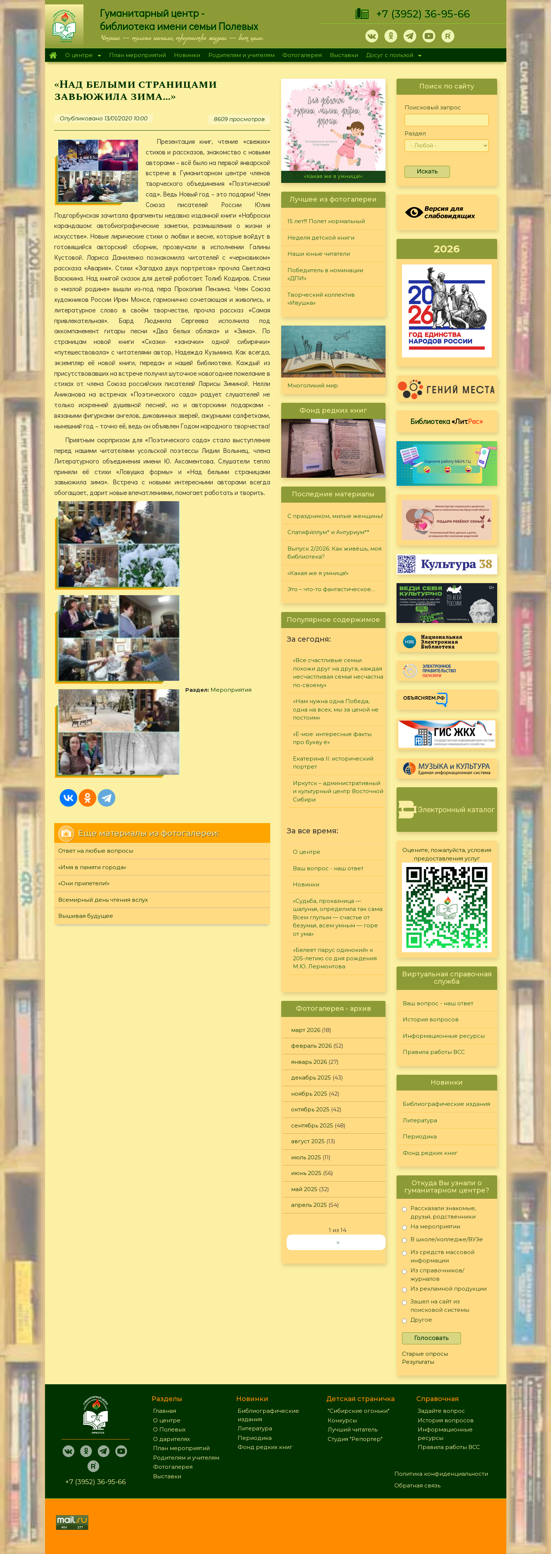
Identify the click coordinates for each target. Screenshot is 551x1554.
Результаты (418, 1361)
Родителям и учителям (241, 55)
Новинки (187, 55)
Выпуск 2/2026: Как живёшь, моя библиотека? (334, 552)
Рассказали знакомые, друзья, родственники (439, 1212)
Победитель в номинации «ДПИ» (325, 274)
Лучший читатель (352, 1429)
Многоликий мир (312, 385)
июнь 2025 (306, 1173)
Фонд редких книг (430, 1152)
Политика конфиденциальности (441, 1473)
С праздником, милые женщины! (335, 516)
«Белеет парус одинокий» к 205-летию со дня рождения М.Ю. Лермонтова (335, 958)
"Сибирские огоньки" (359, 1410)
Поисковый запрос (433, 107)
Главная (53, 55)
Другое (417, 1321)
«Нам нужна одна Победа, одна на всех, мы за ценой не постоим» (336, 709)
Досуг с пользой (391, 56)
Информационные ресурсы (444, 1035)
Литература (420, 1120)
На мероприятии (431, 1228)
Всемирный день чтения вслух (103, 679)
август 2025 (308, 1141)
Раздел (415, 133)
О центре (81, 56)
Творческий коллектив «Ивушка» (321, 299)
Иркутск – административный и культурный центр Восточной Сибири (338, 791)
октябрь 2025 (310, 1109)
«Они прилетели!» (83, 662)
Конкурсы (342, 1420)
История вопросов (431, 1019)
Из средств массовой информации (438, 1256)
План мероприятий (137, 55)
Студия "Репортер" (355, 1438)
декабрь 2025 (311, 1077)
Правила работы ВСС (434, 1051)
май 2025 (304, 1189)
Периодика (420, 1136)
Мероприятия (99, 554)
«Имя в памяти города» (92, 646)
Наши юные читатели (318, 253)
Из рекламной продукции (444, 1290)
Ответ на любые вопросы (95, 630)
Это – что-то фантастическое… (331, 589)
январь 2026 (309, 1061)
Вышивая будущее (85, 695)
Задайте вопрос (441, 1410)
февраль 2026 (311, 1045)
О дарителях (171, 1438)
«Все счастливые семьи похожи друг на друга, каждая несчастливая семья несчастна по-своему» (338, 672)
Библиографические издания (446, 1103)
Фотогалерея (302, 55)
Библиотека (446, 421)
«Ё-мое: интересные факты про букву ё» (332, 738)
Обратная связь (417, 1485)
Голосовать (431, 1338)
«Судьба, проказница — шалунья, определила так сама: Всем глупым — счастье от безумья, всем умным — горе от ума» (338, 917)
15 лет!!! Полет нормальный (326, 221)
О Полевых (169, 1429)
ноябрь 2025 (309, 1093)
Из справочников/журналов (433, 1274)
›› (337, 1242)
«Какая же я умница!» (333, 176)
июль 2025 (306, 1157)
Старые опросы (425, 1353)
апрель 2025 (309, 1204)
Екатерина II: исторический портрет (333, 762)
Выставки (344, 55)
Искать (427, 171)
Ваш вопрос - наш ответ (328, 868)
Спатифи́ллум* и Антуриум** (328, 532)
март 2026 (305, 1029)
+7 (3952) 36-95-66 (423, 14)
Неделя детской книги (320, 237)
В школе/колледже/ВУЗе (442, 1240)
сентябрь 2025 (312, 1125)
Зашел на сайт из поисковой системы (435, 1305)
